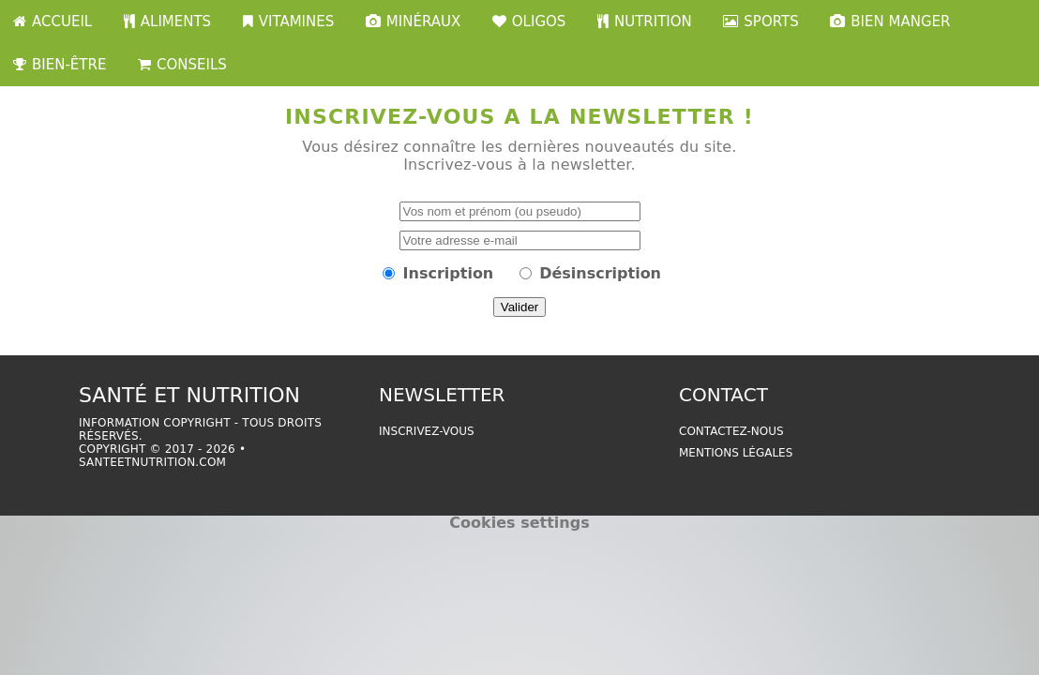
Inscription (448, 273)
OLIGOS (529, 21)
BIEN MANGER (890, 21)
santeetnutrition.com (152, 462)
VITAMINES (289, 21)
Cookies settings (519, 523)
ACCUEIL (52, 21)
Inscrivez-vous (426, 431)
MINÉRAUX (413, 21)
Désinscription (600, 273)
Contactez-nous (731, 431)
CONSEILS (182, 64)
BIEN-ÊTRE (59, 64)
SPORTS (760, 21)
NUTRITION (644, 21)
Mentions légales (735, 452)
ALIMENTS (167, 21)
